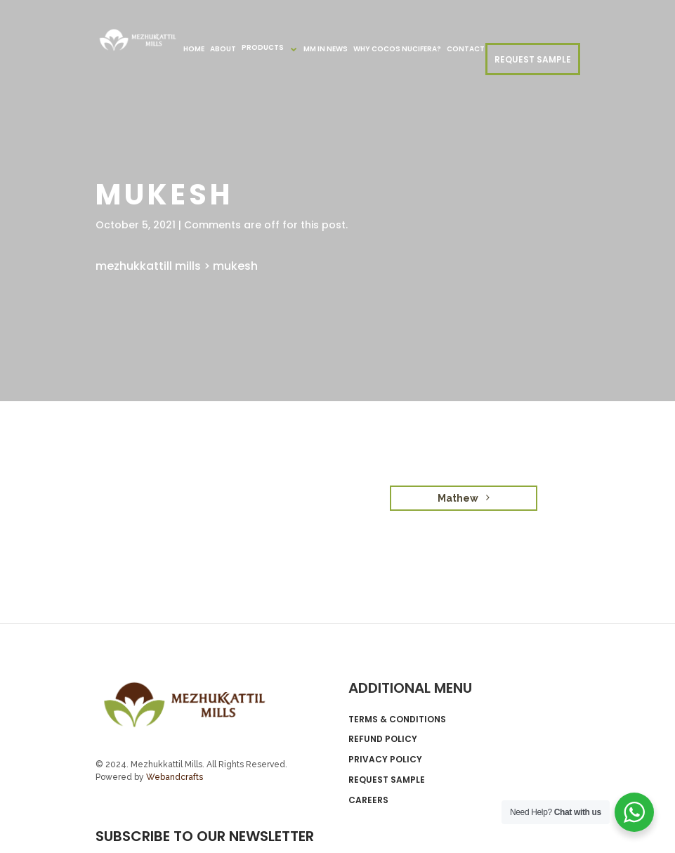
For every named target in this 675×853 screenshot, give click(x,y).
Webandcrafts (174, 777)
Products (263, 47)
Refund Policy (382, 739)
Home (193, 49)
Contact (466, 49)
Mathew (464, 498)
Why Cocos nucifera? (397, 49)
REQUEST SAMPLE (532, 59)
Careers (368, 800)
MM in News (325, 49)
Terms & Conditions (397, 719)
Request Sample (386, 780)
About (223, 49)
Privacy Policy (385, 759)
